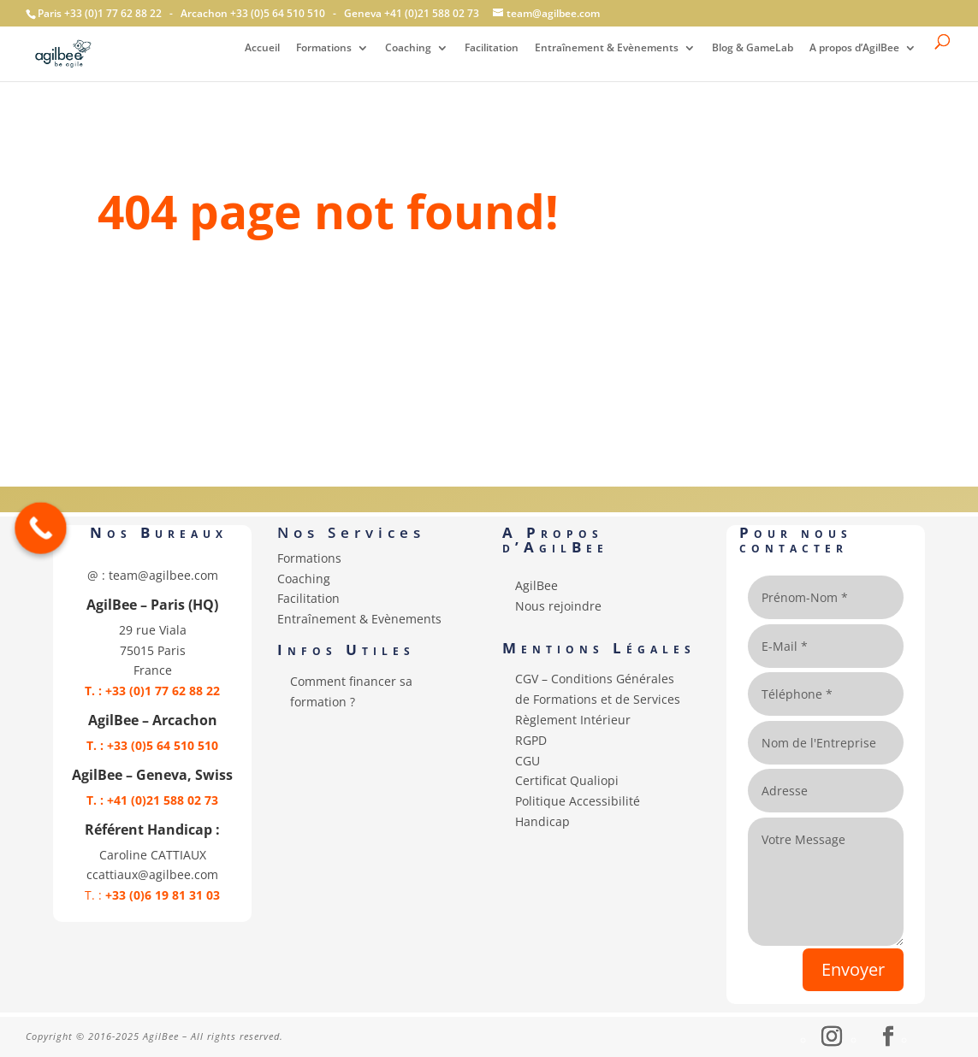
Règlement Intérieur (573, 720)
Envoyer (853, 969)
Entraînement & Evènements (607, 49)
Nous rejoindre (558, 606)
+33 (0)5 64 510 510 (277, 13)
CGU (527, 761)
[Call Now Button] (41, 528)
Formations (324, 49)
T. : (152, 895)
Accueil (262, 49)
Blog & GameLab (752, 49)
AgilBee (536, 585)
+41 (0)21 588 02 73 (431, 13)
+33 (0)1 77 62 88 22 (113, 13)
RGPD (531, 740)
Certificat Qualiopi (567, 780)
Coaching (408, 49)
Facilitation (492, 49)
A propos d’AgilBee (854, 49)
